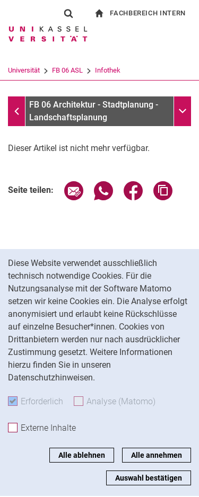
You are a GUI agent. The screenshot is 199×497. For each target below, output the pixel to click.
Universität (24, 70)
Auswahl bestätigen (148, 478)
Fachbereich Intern (148, 13)
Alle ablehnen (81, 455)
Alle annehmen (156, 455)
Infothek (107, 70)
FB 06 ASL (67, 70)
